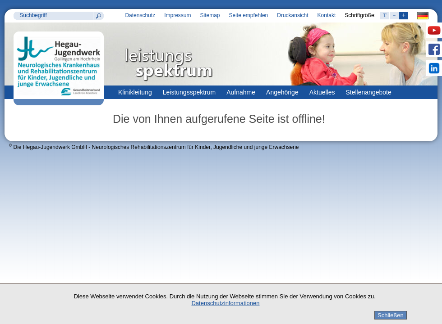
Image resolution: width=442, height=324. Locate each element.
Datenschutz (140, 15)
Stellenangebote (368, 92)
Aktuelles (322, 92)
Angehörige (282, 92)
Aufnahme (240, 92)
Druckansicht (292, 15)
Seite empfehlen (248, 15)
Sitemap (210, 15)
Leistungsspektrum (189, 92)
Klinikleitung (135, 92)
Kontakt (327, 15)
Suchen (98, 16)
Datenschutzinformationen (225, 303)
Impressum (177, 15)
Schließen (391, 315)
